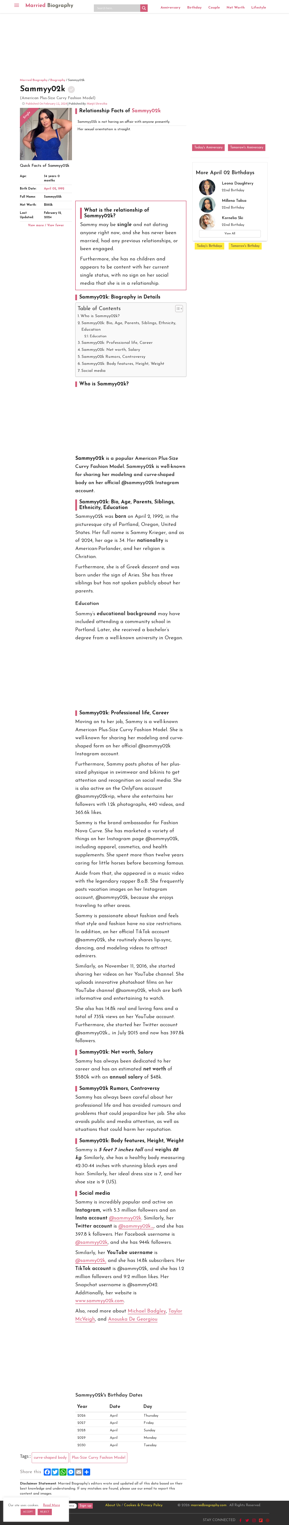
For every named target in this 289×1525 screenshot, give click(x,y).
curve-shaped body (50, 1458)
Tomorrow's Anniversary (246, 147)
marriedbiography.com (208, 1505)
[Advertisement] (145, 45)
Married (49, 5)
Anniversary (170, 7)
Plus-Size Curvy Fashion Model (98, 1458)
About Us (113, 1505)
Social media (93, 371)
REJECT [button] (44, 1512)
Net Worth (235, 7)
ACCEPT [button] (28, 1512)
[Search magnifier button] (144, 8)
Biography (57, 80)
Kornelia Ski (232, 218)
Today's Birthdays (209, 246)
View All (229, 233)
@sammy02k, (90, 1260)
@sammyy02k (125, 1218)
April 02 (50, 188)
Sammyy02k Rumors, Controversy (113, 357)
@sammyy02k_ (136, 1226)
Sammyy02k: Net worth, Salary (110, 350)
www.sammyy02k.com (99, 1301)
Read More (51, 1505)
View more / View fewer (46, 225)
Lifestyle (258, 7)
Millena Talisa (234, 201)
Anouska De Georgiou (133, 1319)
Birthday (194, 7)
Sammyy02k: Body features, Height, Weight (123, 364)
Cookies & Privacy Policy (143, 1505)
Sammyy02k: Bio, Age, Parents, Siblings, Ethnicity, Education (128, 326)
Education (98, 336)
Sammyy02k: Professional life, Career (117, 343)
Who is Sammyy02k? (100, 316)
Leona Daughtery (237, 183)
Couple (214, 7)
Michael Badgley (147, 1311)
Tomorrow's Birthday (245, 246)
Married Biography (33, 80)
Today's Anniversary (208, 147)
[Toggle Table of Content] (177, 308)
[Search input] (118, 8)
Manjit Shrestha (97, 103)
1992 (61, 188)
